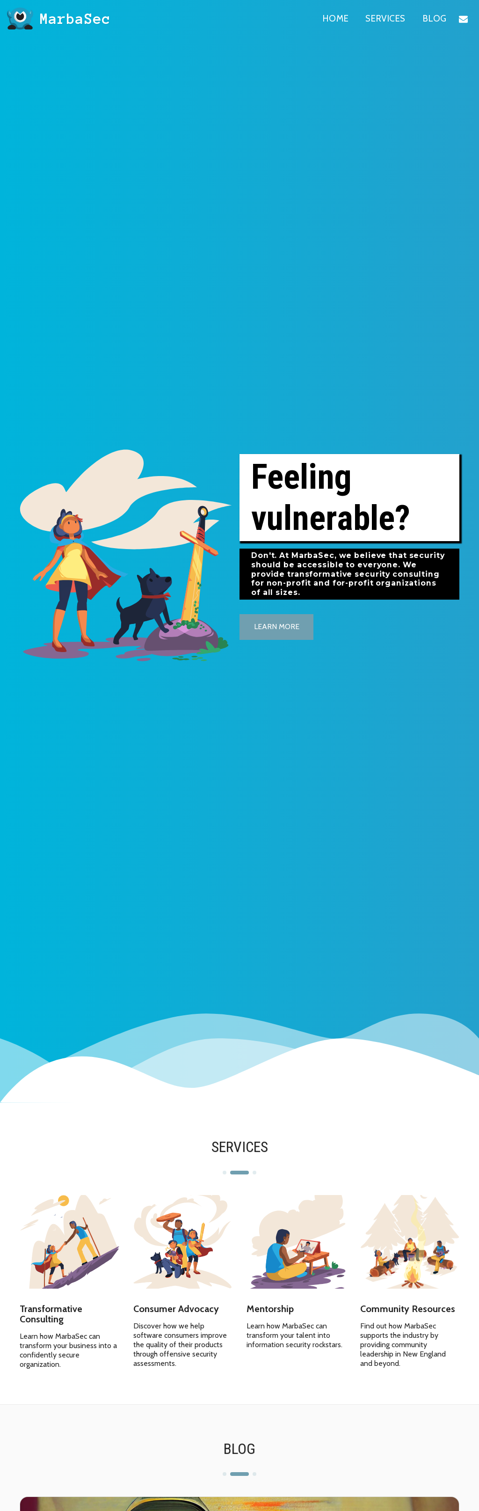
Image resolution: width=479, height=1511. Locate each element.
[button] (463, 18)
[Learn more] (276, 627)
